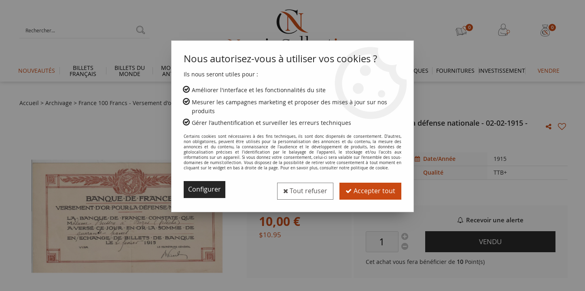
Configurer (204, 189)
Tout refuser (304, 189)
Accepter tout (370, 189)
